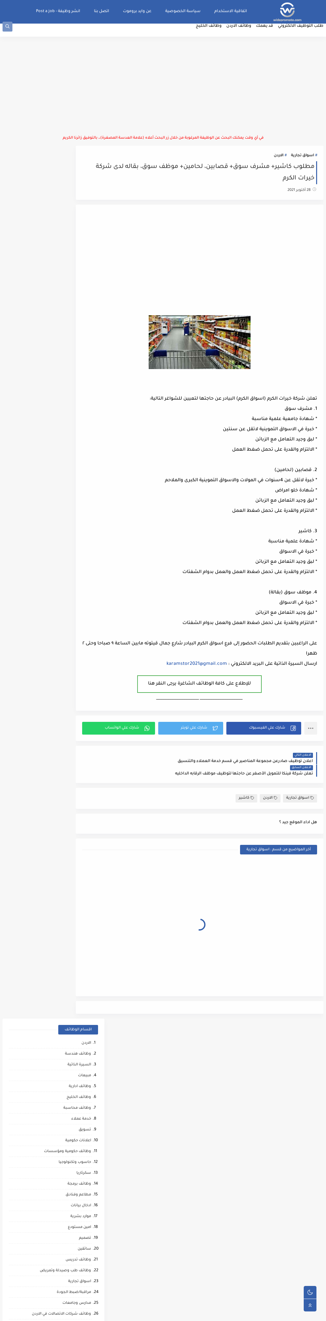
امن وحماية (79, 783)
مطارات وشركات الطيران (67, 1065)
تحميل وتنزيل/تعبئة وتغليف (64, 708)
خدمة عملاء (79, 252)
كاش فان (81, 1033)
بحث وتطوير (78, 848)
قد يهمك (267, 34)
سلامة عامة (78, 588)
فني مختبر (80, 740)
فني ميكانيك (78, 578)
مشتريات (80, 502)
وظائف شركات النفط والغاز (65, 1152)
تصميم (82, 372)
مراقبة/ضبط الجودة (71, 426)
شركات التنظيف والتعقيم (66, 881)
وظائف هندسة (75, 187)
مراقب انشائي (77, 989)
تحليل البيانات (76, 968)
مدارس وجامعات (74, 437)
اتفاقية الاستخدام (233, 11)
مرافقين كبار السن (73, 1130)
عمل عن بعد (78, 794)
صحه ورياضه (77, 978)
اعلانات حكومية (76, 274)
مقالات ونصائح (76, 838)
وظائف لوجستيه (74, 491)
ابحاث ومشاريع (75, 545)
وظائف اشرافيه (75, 458)
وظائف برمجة (77, 318)
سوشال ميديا (76, 480)
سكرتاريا (81, 307)
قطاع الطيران (77, 1022)
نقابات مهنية (77, 762)
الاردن (281, 162)
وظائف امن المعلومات (69, 816)
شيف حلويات (77, 913)
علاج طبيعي (78, 1044)
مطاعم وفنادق (76, 328)
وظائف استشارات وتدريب (66, 643)
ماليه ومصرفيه (76, 751)
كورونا (83, 1119)
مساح (83, 935)
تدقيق (83, 675)
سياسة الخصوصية (185, 11)
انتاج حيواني (79, 1098)
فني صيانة (80, 534)
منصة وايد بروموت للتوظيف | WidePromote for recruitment (228, 1312)
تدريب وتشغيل (75, 924)
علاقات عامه (78, 697)
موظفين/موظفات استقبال (65, 469)
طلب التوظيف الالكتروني (303, 34)
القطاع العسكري (74, 718)
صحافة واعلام (76, 1076)
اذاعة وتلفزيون (76, 599)
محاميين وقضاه (75, 892)
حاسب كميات (77, 1000)
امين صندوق (78, 729)
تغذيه (84, 805)
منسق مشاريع (75, 773)
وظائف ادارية (77, 220)
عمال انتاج (80, 513)
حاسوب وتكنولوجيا (72, 296)
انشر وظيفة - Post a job (61, 11)
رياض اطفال (78, 1011)
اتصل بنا (104, 11)
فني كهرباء (79, 621)
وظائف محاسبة (75, 242)
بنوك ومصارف (76, 523)
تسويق (82, 263)
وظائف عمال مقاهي (71, 1163)
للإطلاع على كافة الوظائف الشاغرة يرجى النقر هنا (216, 690)
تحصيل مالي (78, 859)
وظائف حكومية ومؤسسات (65, 285)
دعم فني (81, 686)
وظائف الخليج (211, 34)
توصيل (82, 664)
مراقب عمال (78, 903)
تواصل (83, 1109)
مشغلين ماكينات (74, 946)
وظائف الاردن (241, 34)
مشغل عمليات (75, 1054)
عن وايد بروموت (139, 11)
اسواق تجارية (305, 162)
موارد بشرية (78, 350)
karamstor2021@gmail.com (199, 670)
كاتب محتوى (78, 653)
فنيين (84, 567)
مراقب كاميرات (76, 1141)
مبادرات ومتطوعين (72, 1087)
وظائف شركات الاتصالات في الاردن (59, 448)
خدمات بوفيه (78, 827)
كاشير (249, 792)
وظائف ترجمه (77, 957)
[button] (271, 734)
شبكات (82, 870)
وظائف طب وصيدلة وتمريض (63, 404)
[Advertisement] (163, 92)
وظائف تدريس (76, 393)
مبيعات (82, 209)
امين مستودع (77, 361)
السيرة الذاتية (77, 198)
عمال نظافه (78, 556)
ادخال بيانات (78, 339)
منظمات (81, 632)
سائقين (82, 383)
